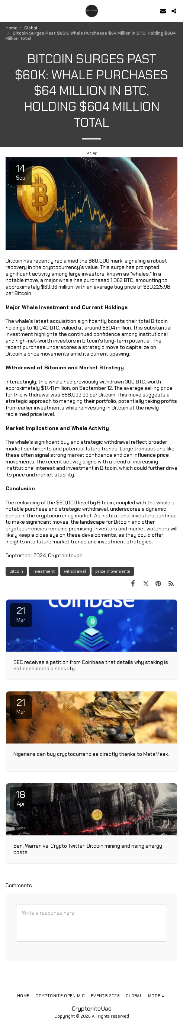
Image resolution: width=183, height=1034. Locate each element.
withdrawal (75, 571)
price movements (112, 571)
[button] (8, 10)
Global (30, 27)
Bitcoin (16, 571)
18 (21, 797)
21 (21, 614)
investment (43, 571)
